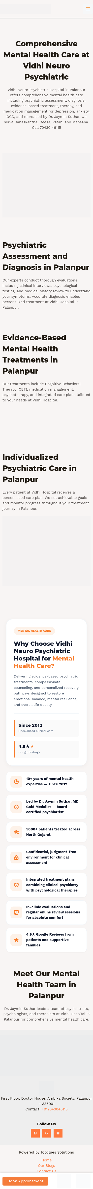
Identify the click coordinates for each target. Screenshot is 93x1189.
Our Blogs (46, 1165)
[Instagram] (58, 1133)
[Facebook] (35, 1133)
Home (46, 1160)
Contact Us (46, 1171)
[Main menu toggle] (88, 9)
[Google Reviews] (46, 1133)
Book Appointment (25, 1181)
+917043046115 (55, 1109)
